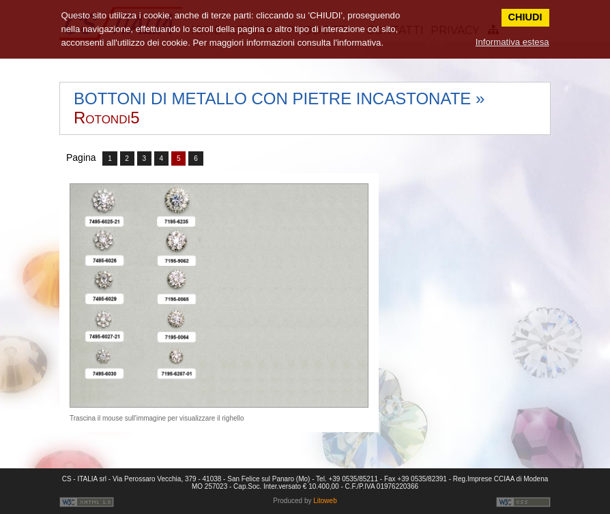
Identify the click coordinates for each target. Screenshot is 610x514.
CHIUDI (525, 17)
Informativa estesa (512, 42)
